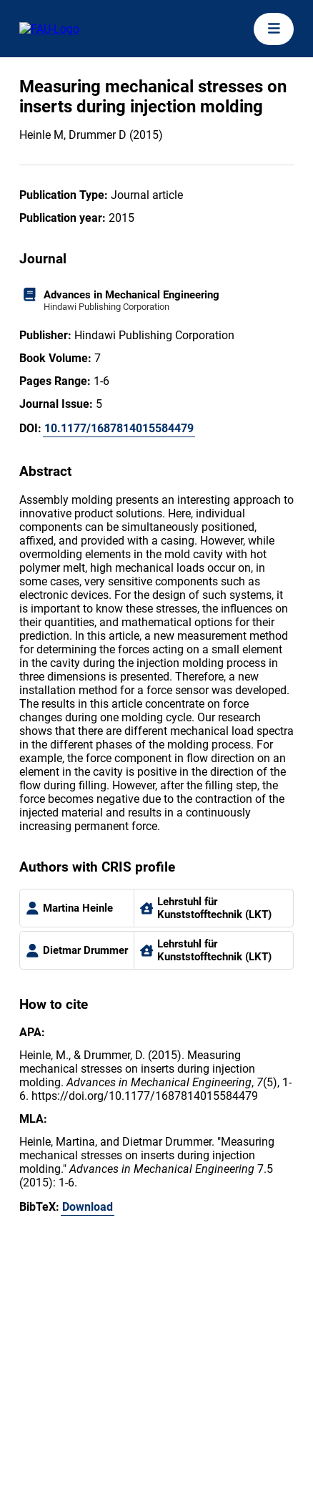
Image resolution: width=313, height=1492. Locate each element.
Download (87, 1207)
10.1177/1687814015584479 (119, 428)
